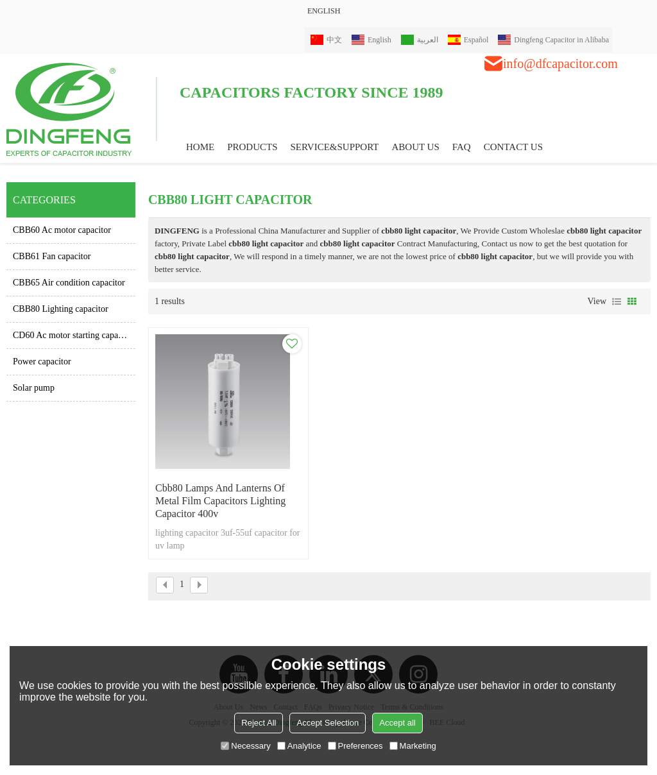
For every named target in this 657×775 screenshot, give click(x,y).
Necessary (245, 746)
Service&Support (335, 147)
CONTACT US (513, 147)
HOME (200, 147)
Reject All (258, 723)
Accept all (397, 723)
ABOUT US (415, 147)
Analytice (299, 746)
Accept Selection (327, 723)
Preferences (355, 746)
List (616, 301)
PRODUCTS (252, 147)
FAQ (461, 147)
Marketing (412, 746)
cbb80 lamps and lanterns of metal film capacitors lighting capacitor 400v (220, 500)
